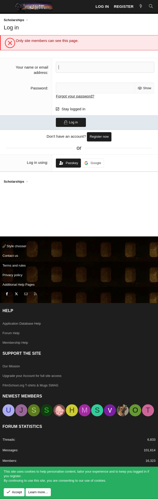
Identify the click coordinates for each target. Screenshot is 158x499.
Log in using (37, 162)
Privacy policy (12, 275)
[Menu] (7, 6)
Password (39, 88)
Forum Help (11, 333)
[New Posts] (141, 6)
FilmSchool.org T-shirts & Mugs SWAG (30, 385)
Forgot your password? (75, 96)
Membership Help (15, 342)
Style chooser (14, 246)
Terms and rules (14, 265)
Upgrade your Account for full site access (32, 376)
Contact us (10, 256)
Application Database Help (22, 323)
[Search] (151, 6)
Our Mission (11, 366)
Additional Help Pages (19, 284)
